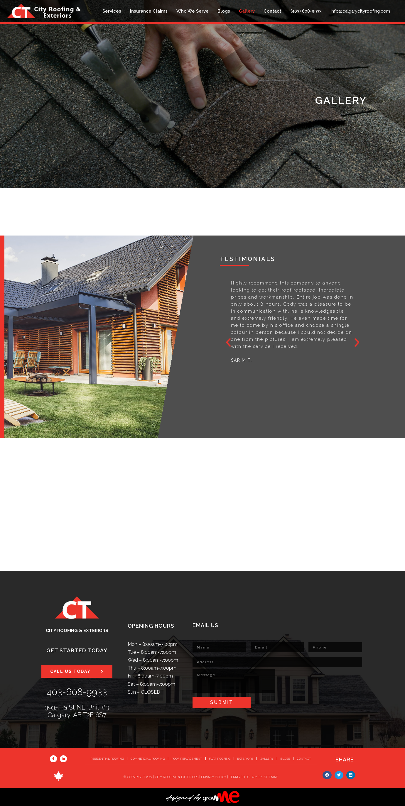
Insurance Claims (149, 11)
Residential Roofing (107, 758)
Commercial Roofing (148, 758)
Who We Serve (192, 11)
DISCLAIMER (251, 777)
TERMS (234, 777)
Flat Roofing (219, 758)
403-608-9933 (77, 692)
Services (111, 11)
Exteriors (245, 758)
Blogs (223, 11)
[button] (228, 342)
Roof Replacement (186, 758)
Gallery (247, 11)
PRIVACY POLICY (213, 777)
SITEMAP (271, 777)
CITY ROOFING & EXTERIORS (176, 777)
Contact (272, 11)
